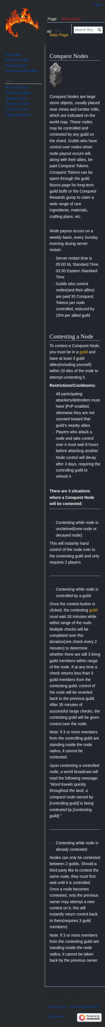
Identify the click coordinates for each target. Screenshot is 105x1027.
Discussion (71, 19)
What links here (17, 88)
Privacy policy (57, 1006)
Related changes (18, 93)
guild (84, 352)
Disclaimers (56, 1016)
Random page (15, 66)
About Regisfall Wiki (84, 1006)
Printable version (17, 104)
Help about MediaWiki (21, 71)
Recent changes (17, 60)
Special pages (15, 99)
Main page (13, 55)
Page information (18, 115)
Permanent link (16, 109)
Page (52, 19)
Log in (97, 5)
